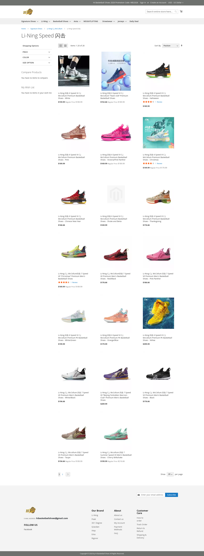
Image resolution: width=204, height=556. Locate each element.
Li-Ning (95, 515)
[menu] (102, 21)
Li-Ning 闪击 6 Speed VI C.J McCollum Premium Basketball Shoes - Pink (71, 157)
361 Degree (97, 523)
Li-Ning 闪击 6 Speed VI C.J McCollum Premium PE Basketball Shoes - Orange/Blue (115, 337)
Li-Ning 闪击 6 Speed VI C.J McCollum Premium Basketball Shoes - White (71, 95)
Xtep (94, 530)
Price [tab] (25, 52)
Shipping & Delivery (141, 536)
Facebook (28, 529)
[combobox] (162, 11)
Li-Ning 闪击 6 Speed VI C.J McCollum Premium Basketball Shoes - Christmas (156, 157)
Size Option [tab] (28, 62)
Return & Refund (141, 529)
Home (23, 29)
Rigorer (95, 538)
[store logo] (28, 11)
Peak (94, 519)
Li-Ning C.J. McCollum (55, 29)
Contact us (118, 519)
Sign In (143, 2)
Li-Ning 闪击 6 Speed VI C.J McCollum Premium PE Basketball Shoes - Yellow (157, 337)
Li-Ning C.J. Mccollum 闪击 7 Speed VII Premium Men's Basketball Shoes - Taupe (73, 455)
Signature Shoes (36, 29)
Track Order (142, 524)
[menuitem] (29, 21)
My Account (119, 523)
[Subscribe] (171, 495)
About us (118, 515)
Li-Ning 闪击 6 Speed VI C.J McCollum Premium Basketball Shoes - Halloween (156, 95)
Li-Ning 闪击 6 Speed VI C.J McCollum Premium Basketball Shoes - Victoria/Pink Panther (113, 157)
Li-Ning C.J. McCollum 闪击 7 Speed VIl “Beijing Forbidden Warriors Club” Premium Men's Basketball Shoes (115, 396)
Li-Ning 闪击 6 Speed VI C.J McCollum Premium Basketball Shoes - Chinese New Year (71, 219)
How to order (140, 519)
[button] (175, 2)
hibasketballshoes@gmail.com (52, 518)
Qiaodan (95, 526)
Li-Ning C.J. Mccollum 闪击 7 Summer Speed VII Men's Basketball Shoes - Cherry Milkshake (116, 455)
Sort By (158, 45)
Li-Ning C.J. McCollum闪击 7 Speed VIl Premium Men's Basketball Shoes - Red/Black (115, 276)
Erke (93, 534)
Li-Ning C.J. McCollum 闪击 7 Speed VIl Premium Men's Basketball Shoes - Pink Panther (158, 276)
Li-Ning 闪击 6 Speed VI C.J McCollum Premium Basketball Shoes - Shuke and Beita (113, 219)
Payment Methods (118, 528)
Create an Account (158, 2)
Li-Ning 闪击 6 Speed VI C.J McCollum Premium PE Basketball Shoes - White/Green (72, 337)
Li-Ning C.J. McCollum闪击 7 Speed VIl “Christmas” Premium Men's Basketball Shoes (73, 276)
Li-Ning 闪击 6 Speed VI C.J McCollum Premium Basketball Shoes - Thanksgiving (156, 219)
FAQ (116, 533)
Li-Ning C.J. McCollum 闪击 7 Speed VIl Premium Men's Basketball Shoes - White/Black (73, 395)
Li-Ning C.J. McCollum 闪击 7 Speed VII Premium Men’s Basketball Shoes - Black (158, 395)
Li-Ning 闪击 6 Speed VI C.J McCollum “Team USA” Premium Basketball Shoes (114, 95)
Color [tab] (26, 57)
